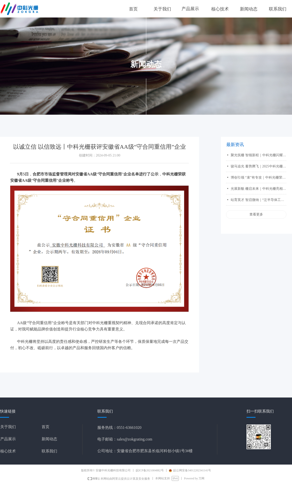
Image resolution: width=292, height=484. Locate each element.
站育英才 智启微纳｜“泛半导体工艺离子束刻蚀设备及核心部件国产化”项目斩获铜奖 (258, 200)
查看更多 (256, 214)
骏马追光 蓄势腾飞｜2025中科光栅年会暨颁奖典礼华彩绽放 (258, 166)
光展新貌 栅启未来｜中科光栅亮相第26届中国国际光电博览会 (258, 188)
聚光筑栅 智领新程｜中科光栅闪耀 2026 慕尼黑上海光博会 (258, 155)
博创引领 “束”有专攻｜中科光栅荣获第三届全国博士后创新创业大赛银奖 (258, 177)
